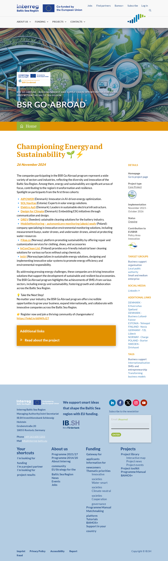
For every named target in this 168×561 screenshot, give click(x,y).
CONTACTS (76, 22)
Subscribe (132, 5)
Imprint (21, 551)
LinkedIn (132, 290)
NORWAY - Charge (138, 337)
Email (119, 419)
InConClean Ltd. (30, 248)
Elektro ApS (28, 207)
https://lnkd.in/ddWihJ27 (33, 318)
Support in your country (96, 528)
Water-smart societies (99, 485)
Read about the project (42, 340)
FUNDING (40, 22)
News (55, 478)
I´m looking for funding (26, 460)
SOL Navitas (29, 203)
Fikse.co (26, 240)
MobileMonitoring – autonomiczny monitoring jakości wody (58, 223)
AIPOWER (27, 199)
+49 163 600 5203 (34, 436)
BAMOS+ (92, 522)
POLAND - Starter (138, 340)
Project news (134, 461)
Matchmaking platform (95, 513)
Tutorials (92, 519)
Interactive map (135, 458)
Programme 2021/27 (65, 454)
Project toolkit (130, 468)
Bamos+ (119, 5)
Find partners (103, 5)
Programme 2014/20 (65, 458)
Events (56, 481)
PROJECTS (57, 22)
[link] (29, 451)
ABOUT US (22, 22)
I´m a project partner (30, 466)
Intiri (23, 256)
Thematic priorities (98, 471)
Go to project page (138, 176)
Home (31, 126)
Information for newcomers (96, 465)
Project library (130, 454)
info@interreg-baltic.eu (34, 440)
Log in (144, 5)
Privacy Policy (37, 551)
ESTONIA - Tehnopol (139, 323)
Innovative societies (98, 477)
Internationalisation (139, 362)
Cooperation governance (99, 501)
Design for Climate (32, 211)
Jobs (89, 5)
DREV (24, 219)
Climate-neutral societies (101, 493)
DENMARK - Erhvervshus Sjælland (135, 306)
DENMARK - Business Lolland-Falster (137, 316)
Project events (135, 465)
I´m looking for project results (26, 472)
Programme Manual (98, 507)
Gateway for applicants (94, 456)
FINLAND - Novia (137, 326)
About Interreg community (61, 464)
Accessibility (57, 551)
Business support (137, 359)
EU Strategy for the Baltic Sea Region (64, 472)
